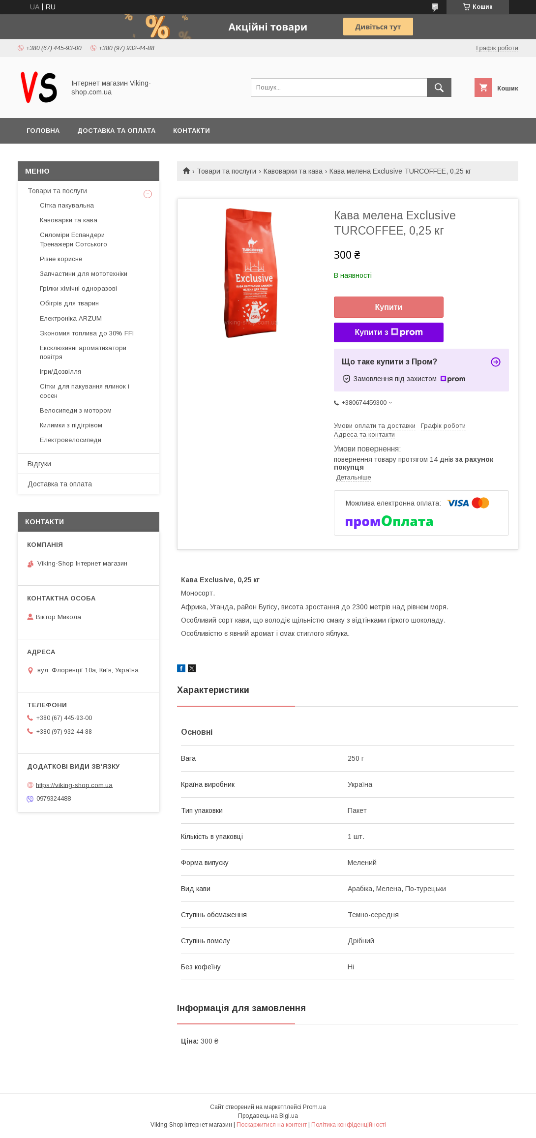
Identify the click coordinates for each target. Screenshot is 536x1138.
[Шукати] (439, 87)
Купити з (388, 332)
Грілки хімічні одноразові (78, 288)
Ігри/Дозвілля (60, 371)
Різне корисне (61, 259)
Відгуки (39, 464)
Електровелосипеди (70, 440)
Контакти (191, 130)
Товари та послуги (226, 171)
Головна (43, 130)
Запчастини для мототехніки (83, 273)
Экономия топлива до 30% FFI (87, 333)
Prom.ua (314, 1107)
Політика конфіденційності (348, 1124)
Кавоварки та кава (293, 171)
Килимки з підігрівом (71, 425)
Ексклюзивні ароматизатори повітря (83, 352)
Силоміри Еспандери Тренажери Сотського (73, 239)
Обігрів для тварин (69, 303)
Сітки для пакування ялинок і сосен (84, 391)
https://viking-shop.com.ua (74, 784)
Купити (389, 307)
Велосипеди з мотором (76, 410)
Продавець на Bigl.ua (268, 1115)
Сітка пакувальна (67, 205)
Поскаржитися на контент (272, 1124)
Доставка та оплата (116, 130)
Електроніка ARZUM (71, 318)
